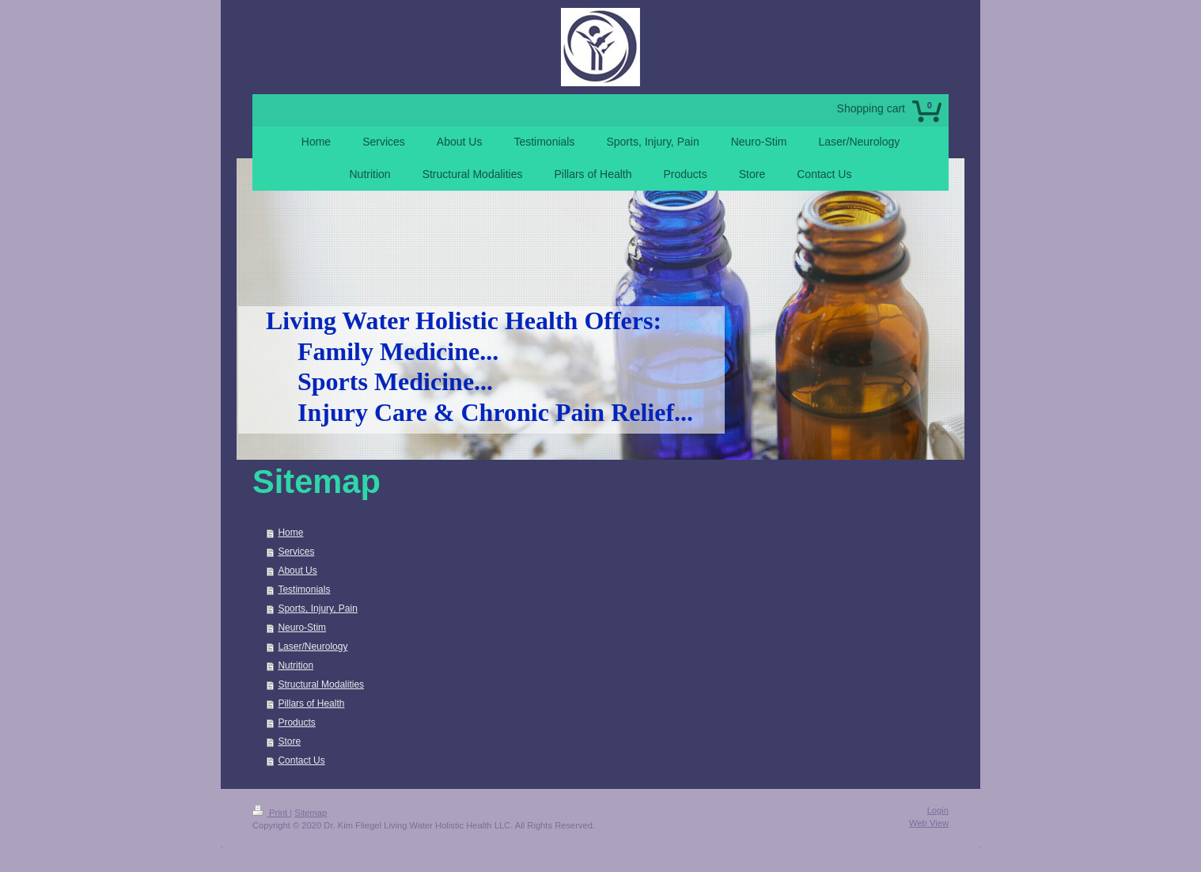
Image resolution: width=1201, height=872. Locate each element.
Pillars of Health (311, 703)
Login (938, 810)
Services (296, 551)
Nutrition (295, 665)
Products (296, 722)
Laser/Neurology (312, 646)
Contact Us (301, 760)
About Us (297, 570)
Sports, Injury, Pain (318, 608)
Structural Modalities (321, 684)
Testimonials (304, 589)
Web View (929, 823)
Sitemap (310, 812)
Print (271, 812)
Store (289, 741)
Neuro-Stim (302, 627)
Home (290, 532)
